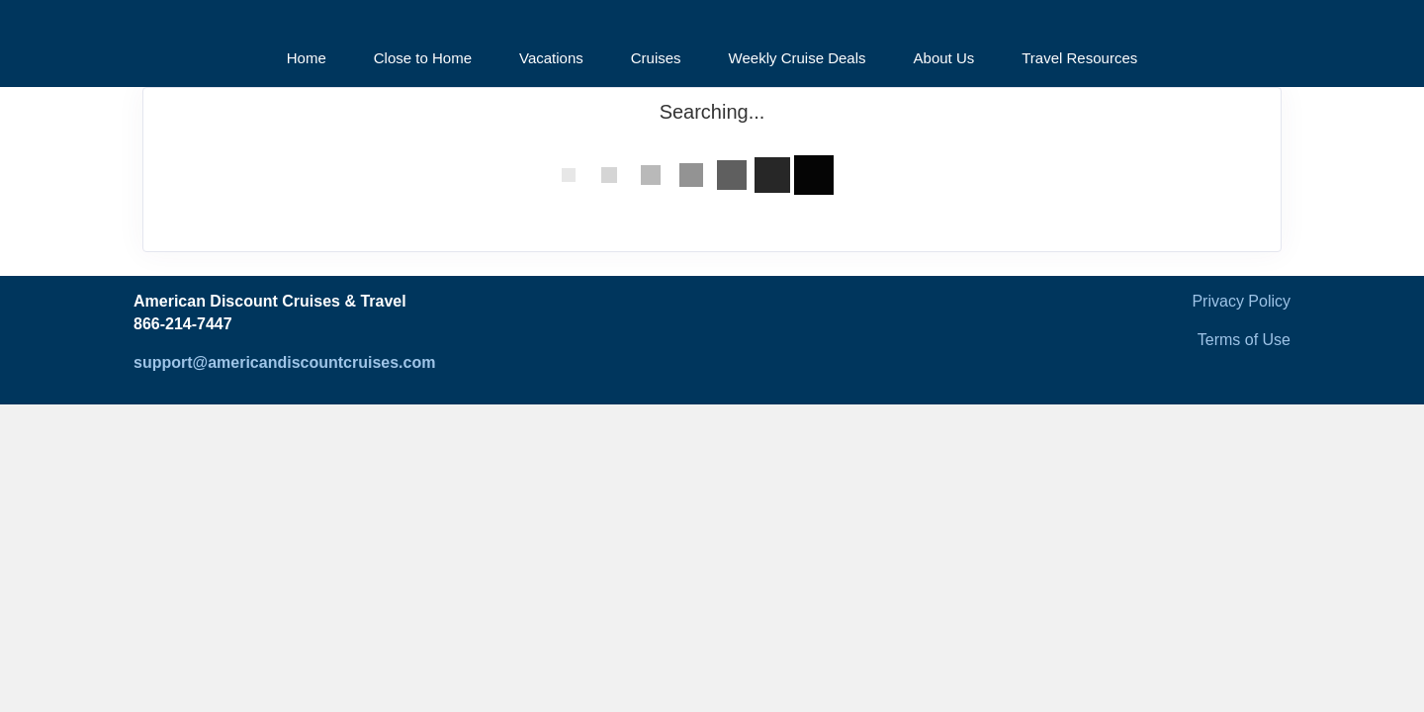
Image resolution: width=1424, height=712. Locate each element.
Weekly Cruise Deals (797, 57)
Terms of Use (1244, 339)
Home (306, 57)
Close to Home (423, 57)
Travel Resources (1079, 57)
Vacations (551, 57)
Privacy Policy (1241, 301)
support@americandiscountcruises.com (284, 362)
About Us (944, 57)
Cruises (656, 57)
